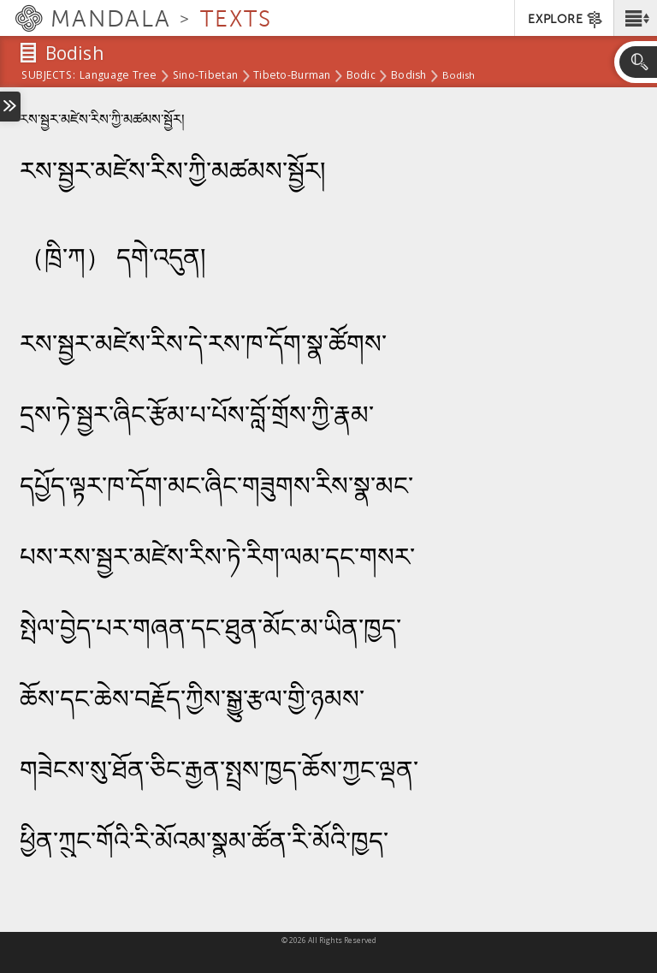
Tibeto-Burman (292, 76)
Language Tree (118, 76)
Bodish (409, 76)
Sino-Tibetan (205, 76)
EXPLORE (566, 19)
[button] (635, 18)
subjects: (48, 76)
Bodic (361, 76)
